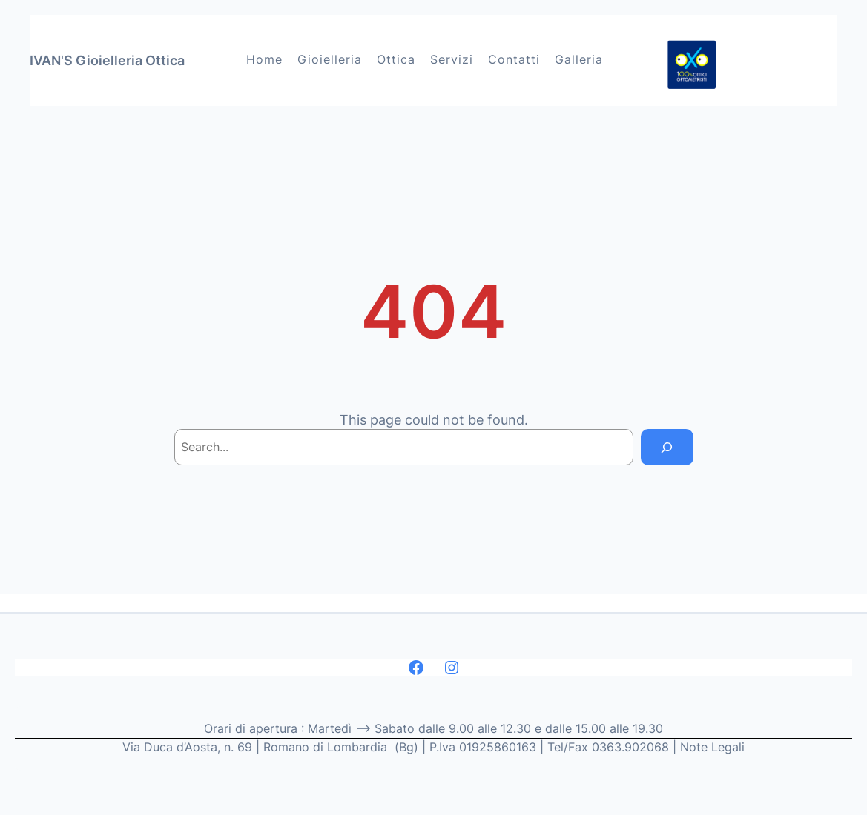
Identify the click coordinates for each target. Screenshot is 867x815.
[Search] (667, 447)
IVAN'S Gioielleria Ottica (107, 60)
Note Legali (712, 747)
